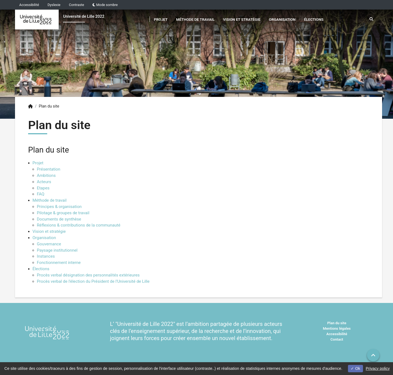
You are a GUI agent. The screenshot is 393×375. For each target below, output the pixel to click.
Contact (337, 339)
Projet (161, 19)
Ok (355, 368)
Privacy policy (378, 368)
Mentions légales (337, 328)
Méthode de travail (195, 19)
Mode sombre (105, 5)
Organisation (282, 19)
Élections (313, 19)
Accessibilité (29, 5)
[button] (373, 355)
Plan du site (336, 323)
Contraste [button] (76, 5)
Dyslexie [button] (53, 5)
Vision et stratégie (241, 19)
